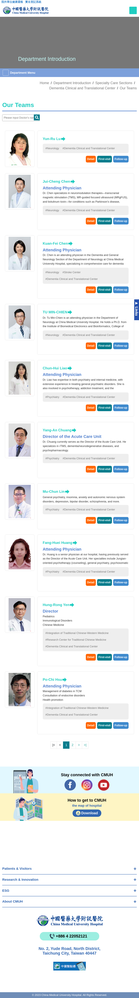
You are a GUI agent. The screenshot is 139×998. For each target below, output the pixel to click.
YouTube (103, 785)
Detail (90, 159)
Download (89, 813)
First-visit (104, 159)
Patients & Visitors (17, 868)
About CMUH (12, 901)
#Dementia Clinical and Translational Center (89, 148)
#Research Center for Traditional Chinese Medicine (75, 639)
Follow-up (121, 159)
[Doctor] (21, 117)
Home (44, 83)
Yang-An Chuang (57, 430)
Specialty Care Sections (113, 83)
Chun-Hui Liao (55, 368)
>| (85, 745)
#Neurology (52, 148)
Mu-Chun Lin (54, 491)
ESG (5, 890)
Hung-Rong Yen (56, 605)
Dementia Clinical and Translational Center (82, 88)
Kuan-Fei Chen (55, 243)
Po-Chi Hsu (52, 680)
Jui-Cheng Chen (56, 181)
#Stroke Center (72, 272)
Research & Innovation (20, 879)
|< (53, 745)
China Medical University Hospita (69, 920)
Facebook (70, 785)
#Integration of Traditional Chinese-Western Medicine (77, 633)
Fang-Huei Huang (57, 543)
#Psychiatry (52, 397)
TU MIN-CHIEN (55, 312)
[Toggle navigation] (133, 10)
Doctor (37, 117)
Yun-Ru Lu (52, 139)
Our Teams (128, 88)
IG (87, 784)
